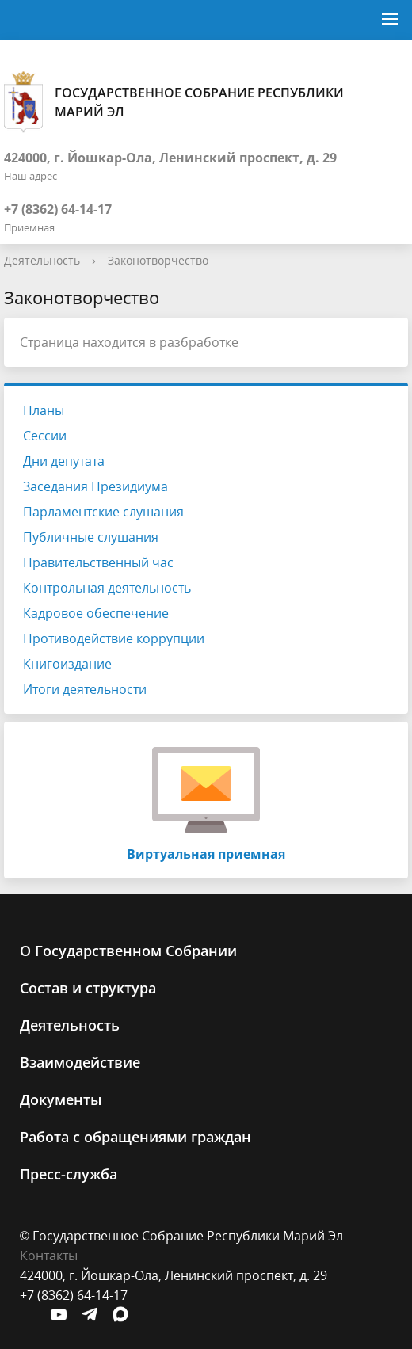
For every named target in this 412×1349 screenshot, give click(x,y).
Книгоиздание (67, 664)
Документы (61, 1099)
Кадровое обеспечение (96, 613)
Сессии (45, 435)
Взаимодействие (80, 1062)
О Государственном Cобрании (128, 950)
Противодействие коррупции (113, 638)
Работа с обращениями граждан (135, 1136)
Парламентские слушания (103, 511)
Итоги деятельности (85, 689)
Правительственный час (98, 562)
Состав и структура (88, 988)
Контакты (49, 1255)
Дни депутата (64, 461)
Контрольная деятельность (107, 587)
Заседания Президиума (95, 486)
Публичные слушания (90, 537)
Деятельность (42, 260)
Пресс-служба (68, 1174)
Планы (43, 410)
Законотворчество (158, 260)
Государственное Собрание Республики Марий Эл (174, 102)
